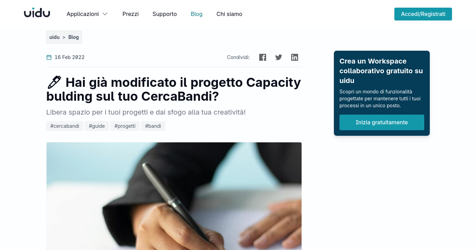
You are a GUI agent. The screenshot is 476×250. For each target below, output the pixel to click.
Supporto (165, 13)
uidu (54, 37)
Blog (197, 13)
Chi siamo (229, 13)
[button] (262, 57)
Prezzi (130, 13)
